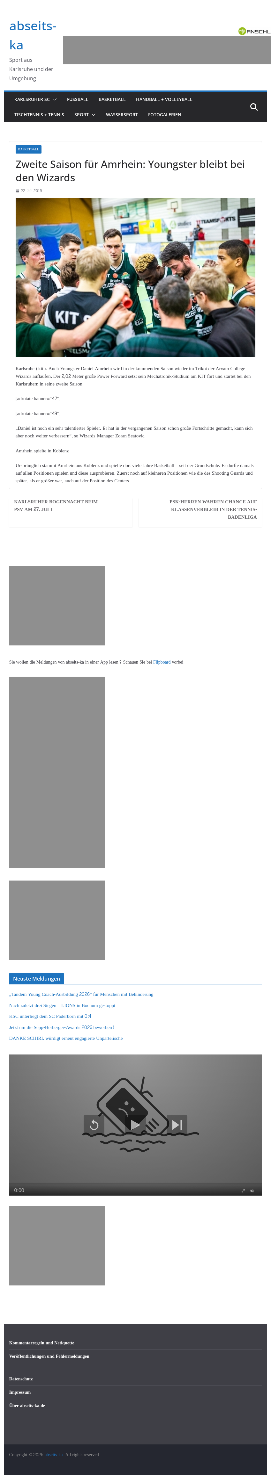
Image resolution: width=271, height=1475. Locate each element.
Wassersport (122, 115)
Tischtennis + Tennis (39, 115)
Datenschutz (21, 1379)
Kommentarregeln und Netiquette (41, 1343)
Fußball (77, 99)
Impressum (20, 1392)
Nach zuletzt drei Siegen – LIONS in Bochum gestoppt (62, 1005)
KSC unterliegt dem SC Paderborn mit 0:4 (50, 1016)
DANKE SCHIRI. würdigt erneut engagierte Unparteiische (66, 1038)
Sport (81, 115)
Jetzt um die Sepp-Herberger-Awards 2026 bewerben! (61, 1027)
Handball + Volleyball (164, 99)
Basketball (112, 99)
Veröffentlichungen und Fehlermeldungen (49, 1356)
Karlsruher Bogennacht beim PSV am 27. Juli (56, 506)
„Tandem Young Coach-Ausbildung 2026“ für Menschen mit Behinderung (81, 994)
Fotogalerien (164, 115)
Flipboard (162, 662)
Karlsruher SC (32, 99)
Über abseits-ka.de (27, 1406)
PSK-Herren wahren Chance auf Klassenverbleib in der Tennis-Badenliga (213, 509)
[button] (53, 99)
